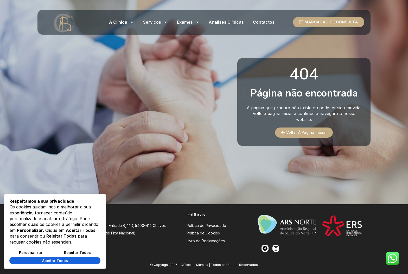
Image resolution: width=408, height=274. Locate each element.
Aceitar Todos (55, 260)
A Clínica (121, 22)
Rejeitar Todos (77, 252)
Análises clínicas (226, 22)
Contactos (264, 22)
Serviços (155, 22)
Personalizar (30, 252)
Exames (188, 22)
